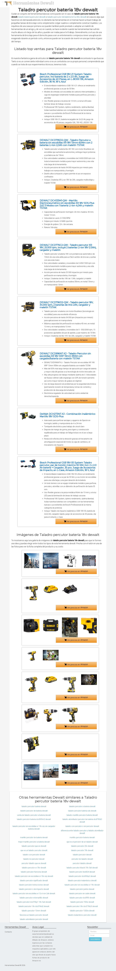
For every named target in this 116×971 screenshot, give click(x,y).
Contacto (8, 932)
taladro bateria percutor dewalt (31, 17)
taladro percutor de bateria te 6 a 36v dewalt (66, 17)
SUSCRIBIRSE (95, 939)
